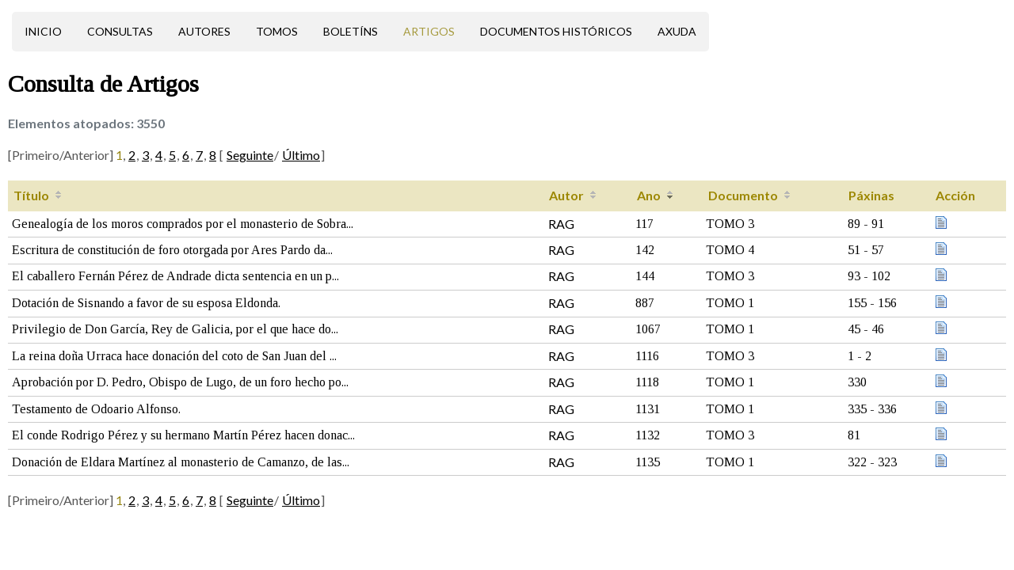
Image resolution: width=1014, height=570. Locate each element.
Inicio (43, 31)
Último (301, 154)
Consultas (120, 31)
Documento (743, 195)
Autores (204, 31)
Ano (649, 195)
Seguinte (250, 154)
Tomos (277, 31)
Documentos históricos (556, 31)
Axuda (677, 31)
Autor (566, 195)
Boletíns (350, 31)
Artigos (429, 31)
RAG (561, 223)
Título (31, 195)
